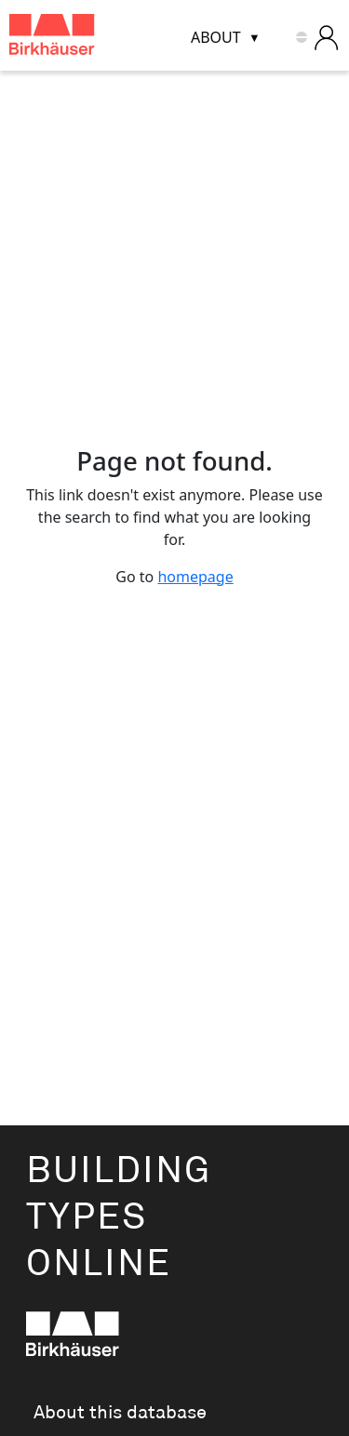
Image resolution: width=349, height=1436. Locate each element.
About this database (120, 1412)
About (216, 37)
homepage (195, 576)
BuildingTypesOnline (118, 1218)
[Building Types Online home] (75, 37)
